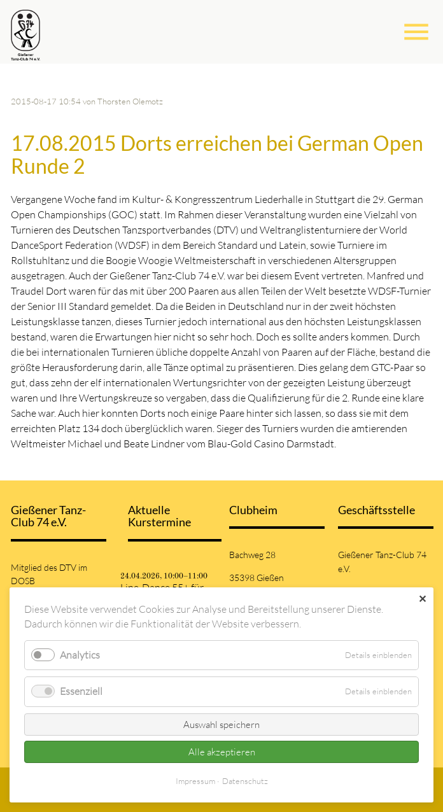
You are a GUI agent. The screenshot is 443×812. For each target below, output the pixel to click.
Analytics (80, 654)
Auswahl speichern (221, 724)
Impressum (195, 781)
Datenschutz (245, 781)
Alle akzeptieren (221, 752)
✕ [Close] (422, 598)
